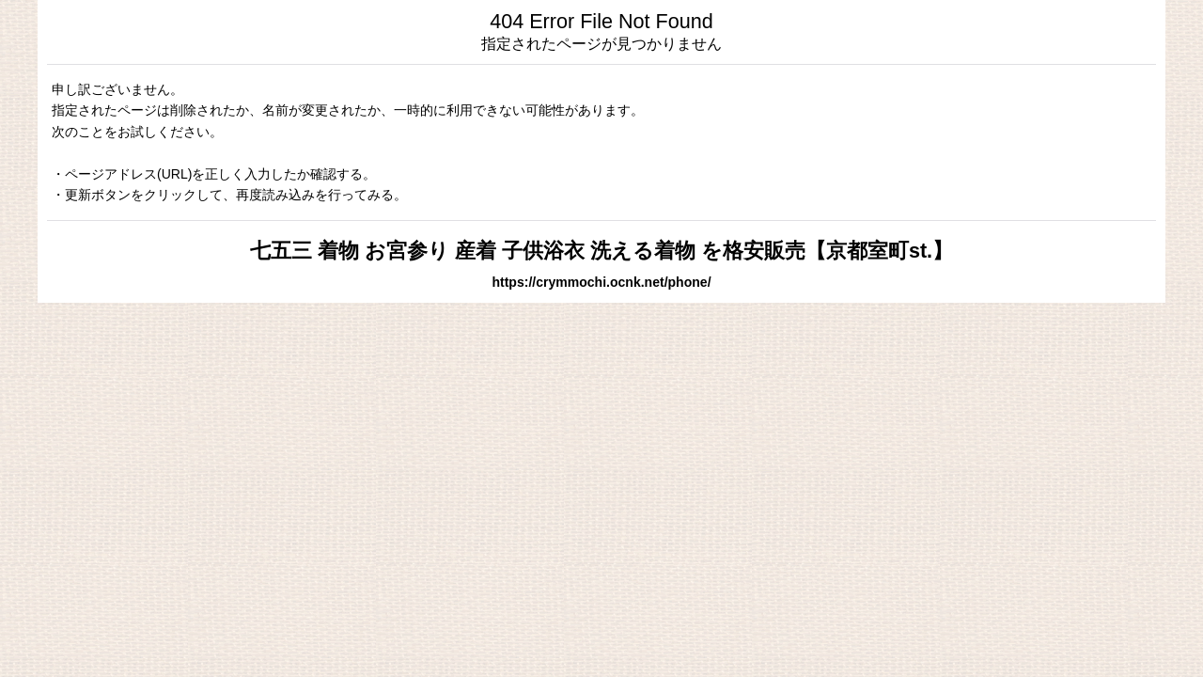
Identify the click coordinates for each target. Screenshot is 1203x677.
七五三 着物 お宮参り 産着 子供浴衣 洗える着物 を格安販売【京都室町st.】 (601, 250)
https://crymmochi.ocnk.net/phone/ (601, 282)
